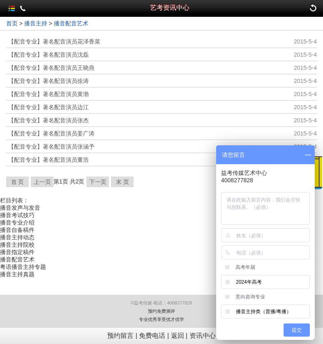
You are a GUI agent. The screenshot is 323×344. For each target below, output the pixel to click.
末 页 (122, 182)
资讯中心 (202, 335)
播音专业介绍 (17, 222)
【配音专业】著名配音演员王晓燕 (51, 67)
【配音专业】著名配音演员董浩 (48, 159)
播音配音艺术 (71, 23)
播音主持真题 (17, 274)
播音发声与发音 (20, 207)
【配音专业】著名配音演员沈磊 (48, 54)
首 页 (17, 182)
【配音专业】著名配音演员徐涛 (48, 81)
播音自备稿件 (17, 230)
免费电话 (152, 335)
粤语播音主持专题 (23, 267)
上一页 (42, 182)
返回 (177, 335)
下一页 (97, 182)
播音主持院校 (17, 244)
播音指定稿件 (17, 252)
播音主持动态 (17, 237)
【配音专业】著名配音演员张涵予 (51, 146)
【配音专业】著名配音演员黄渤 (48, 94)
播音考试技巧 (17, 215)
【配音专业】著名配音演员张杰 (48, 120)
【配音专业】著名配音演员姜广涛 (51, 133)
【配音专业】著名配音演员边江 (48, 107)
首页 (12, 23)
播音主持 (35, 23)
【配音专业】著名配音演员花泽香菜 (54, 41)
